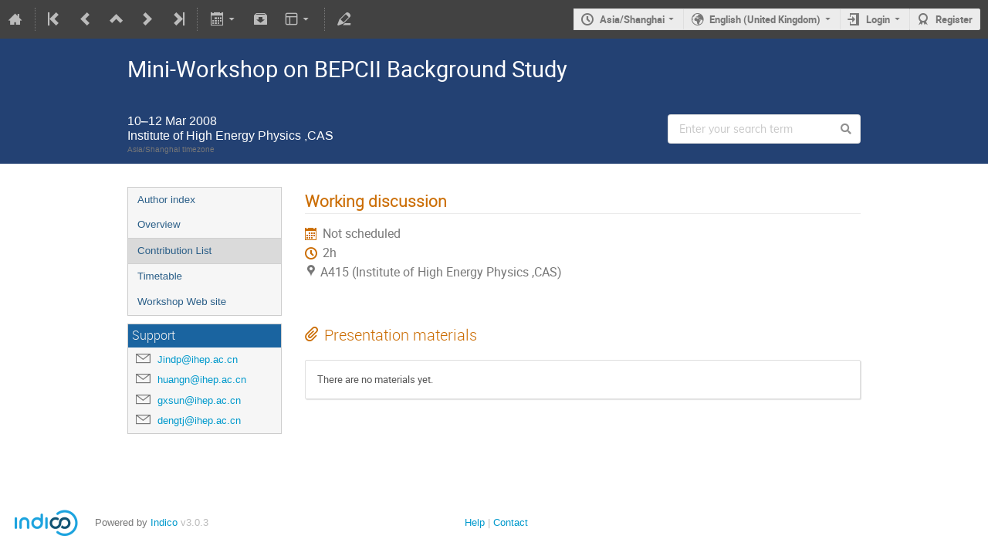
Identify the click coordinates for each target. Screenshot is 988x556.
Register (954, 19)
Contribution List (174, 250)
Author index (166, 199)
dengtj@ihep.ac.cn (199, 420)
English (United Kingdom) (765, 19)
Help (475, 522)
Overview (159, 224)
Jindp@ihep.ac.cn (197, 359)
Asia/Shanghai (632, 19)
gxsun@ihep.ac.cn (199, 400)
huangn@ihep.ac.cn (201, 379)
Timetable (159, 276)
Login (878, 19)
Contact (510, 522)
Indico (164, 522)
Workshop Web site (181, 301)
